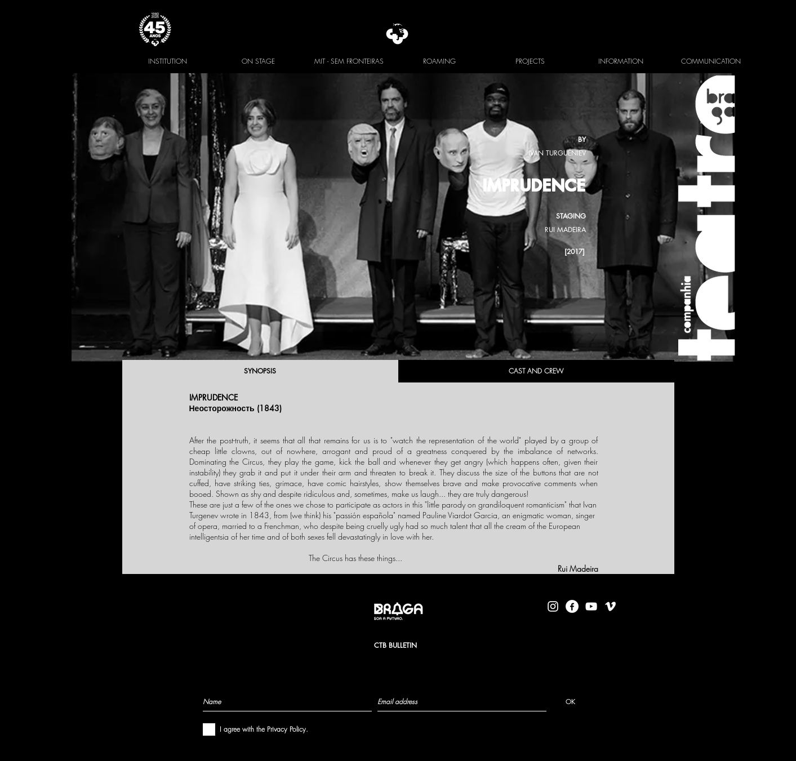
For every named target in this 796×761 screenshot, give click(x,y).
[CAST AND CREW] (536, 371)
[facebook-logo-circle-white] (572, 606)
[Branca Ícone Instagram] (553, 606)
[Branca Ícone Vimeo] (610, 606)
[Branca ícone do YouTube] (591, 606)
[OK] (570, 701)
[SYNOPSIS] (260, 371)
